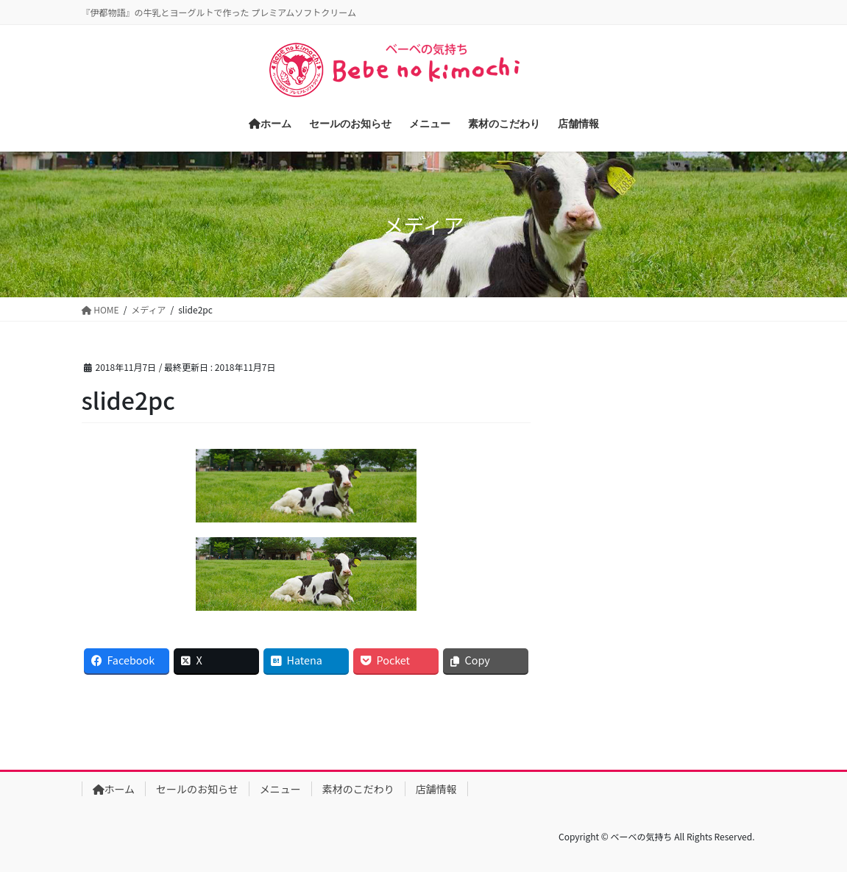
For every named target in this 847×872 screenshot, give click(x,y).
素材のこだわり (358, 788)
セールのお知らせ (197, 788)
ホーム (114, 788)
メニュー (280, 788)
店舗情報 (436, 788)
